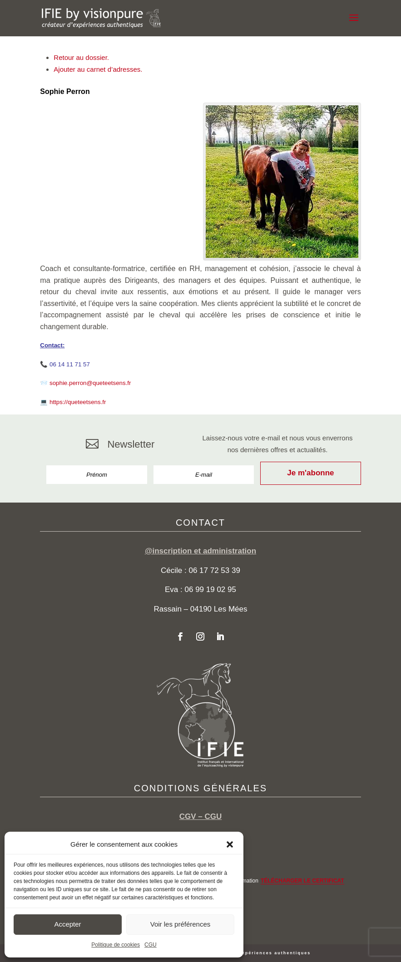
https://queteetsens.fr (78, 402)
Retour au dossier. (81, 57)
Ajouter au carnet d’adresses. (98, 69)
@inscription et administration (200, 551)
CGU (150, 945)
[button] (229, 844)
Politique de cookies (115, 945)
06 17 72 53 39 (214, 570)
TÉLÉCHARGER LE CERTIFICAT (302, 881)
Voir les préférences (180, 924)
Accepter (67, 924)
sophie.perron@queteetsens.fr (90, 383)
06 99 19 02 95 (210, 589)
